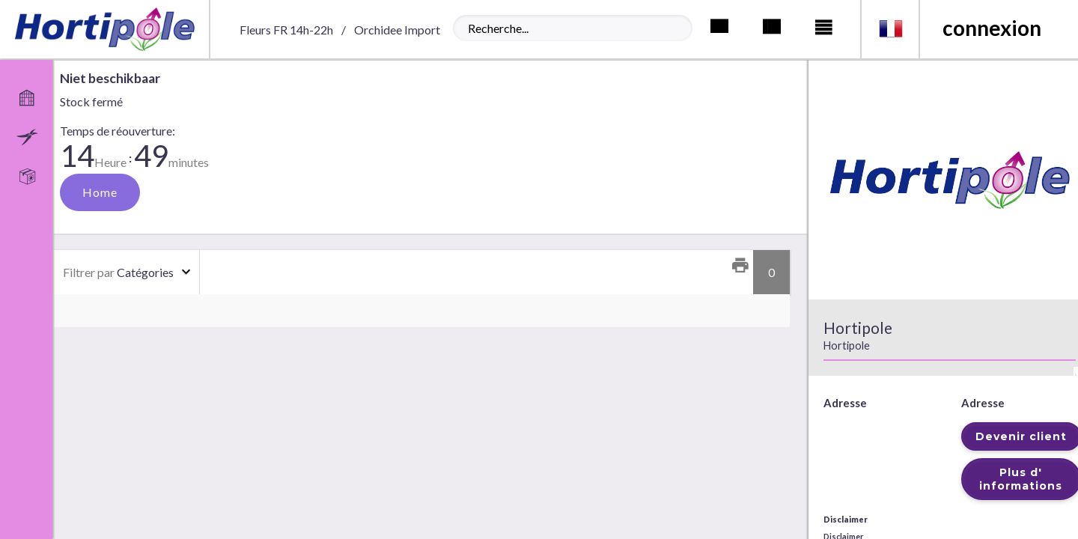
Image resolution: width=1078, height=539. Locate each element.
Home (100, 192)
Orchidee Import (397, 29)
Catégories (118, 272)
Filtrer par (89, 272)
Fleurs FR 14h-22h (286, 29)
